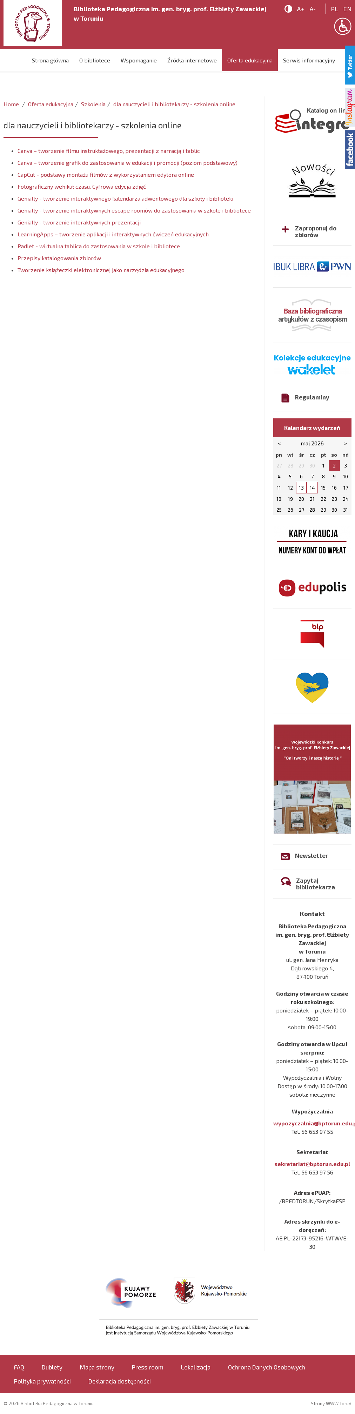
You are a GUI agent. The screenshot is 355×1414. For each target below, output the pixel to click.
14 (312, 488)
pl (334, 9)
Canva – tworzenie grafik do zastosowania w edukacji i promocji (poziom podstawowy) (127, 162)
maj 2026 (312, 443)
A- (313, 9)
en (347, 9)
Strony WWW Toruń (331, 1403)
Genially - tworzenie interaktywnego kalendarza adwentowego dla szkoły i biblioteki (125, 198)
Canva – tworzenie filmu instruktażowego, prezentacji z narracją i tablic (109, 150)
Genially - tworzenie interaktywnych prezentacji (79, 222)
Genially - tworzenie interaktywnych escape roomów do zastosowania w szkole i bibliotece (134, 210)
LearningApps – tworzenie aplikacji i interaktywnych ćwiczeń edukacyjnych (113, 234)
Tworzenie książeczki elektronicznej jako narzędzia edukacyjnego (101, 270)
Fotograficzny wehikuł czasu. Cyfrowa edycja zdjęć (82, 186)
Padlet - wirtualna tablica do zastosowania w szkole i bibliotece (99, 246)
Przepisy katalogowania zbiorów (59, 258)
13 (301, 488)
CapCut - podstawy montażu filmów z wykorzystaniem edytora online (106, 174)
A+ (300, 9)
